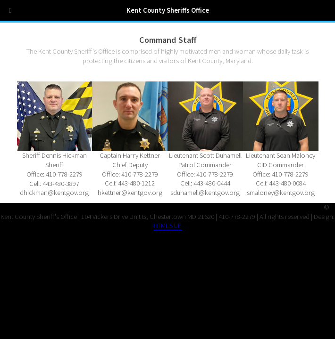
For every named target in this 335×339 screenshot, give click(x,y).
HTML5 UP (167, 225)
